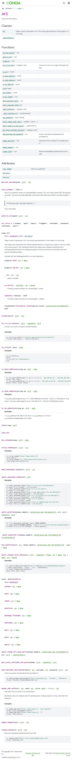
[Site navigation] (3, 3)
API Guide (9, 8)
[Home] (3, 9)
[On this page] (68, 3)
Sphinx (14, 757)
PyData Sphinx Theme (62, 753)
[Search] (64, 3)
